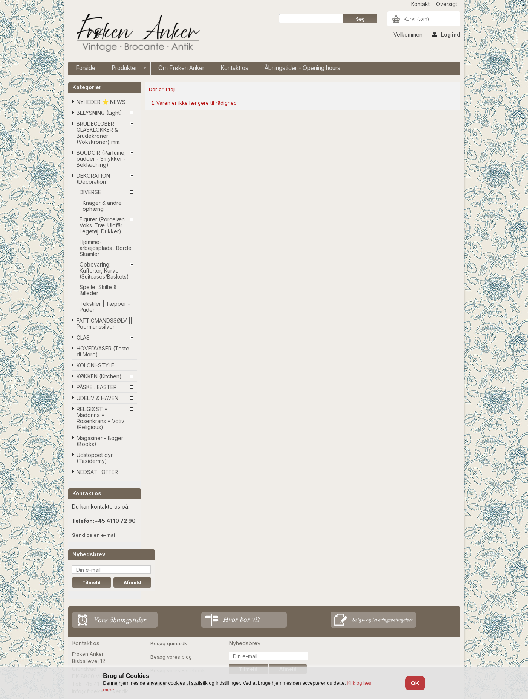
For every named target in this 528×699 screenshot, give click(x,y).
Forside (85, 68)
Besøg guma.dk (168, 643)
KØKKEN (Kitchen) (99, 376)
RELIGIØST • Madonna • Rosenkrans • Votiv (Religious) (100, 418)
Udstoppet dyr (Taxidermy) (95, 458)
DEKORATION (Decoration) (93, 178)
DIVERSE (90, 192)
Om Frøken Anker (181, 68)
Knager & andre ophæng (102, 205)
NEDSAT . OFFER (97, 472)
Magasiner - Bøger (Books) (100, 441)
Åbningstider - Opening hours (302, 68)
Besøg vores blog (171, 657)
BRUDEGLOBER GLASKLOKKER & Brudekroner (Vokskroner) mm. (99, 132)
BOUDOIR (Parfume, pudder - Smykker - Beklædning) (101, 158)
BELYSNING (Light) (99, 113)
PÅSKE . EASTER (97, 387)
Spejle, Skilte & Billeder (98, 290)
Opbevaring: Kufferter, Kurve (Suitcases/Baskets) (104, 270)
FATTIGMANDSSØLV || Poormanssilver (104, 323)
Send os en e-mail (94, 535)
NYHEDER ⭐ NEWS (101, 102)
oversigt (446, 4)
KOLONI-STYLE (95, 365)
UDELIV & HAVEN (97, 398)
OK (415, 683)
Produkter (125, 69)
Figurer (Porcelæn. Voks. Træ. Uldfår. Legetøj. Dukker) (103, 225)
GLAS (83, 337)
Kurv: (416, 19)
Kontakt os (234, 68)
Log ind (446, 34)
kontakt (420, 4)
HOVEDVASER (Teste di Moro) (103, 351)
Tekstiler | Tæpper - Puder (105, 306)
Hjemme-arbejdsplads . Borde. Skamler (106, 248)
